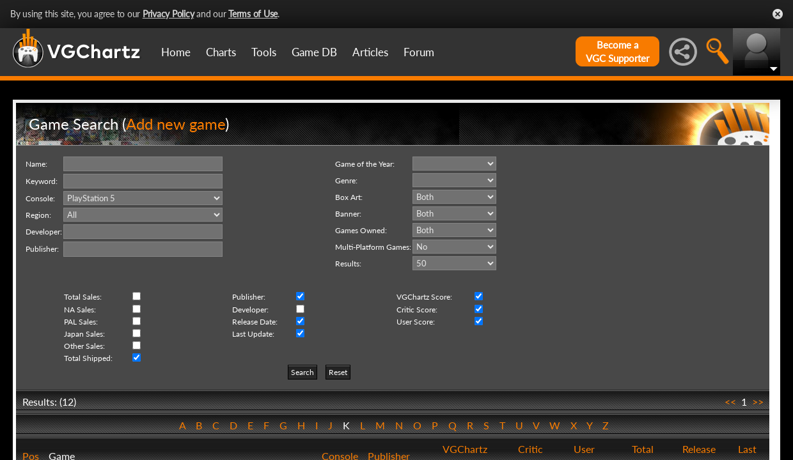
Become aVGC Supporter (617, 51)
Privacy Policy (168, 13)
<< (730, 401)
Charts (221, 52)
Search (302, 372)
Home (176, 52)
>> (758, 401)
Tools (263, 52)
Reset (338, 372)
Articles (370, 52)
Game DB (314, 52)
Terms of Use (253, 13)
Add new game (175, 123)
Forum (419, 52)
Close (778, 14)
